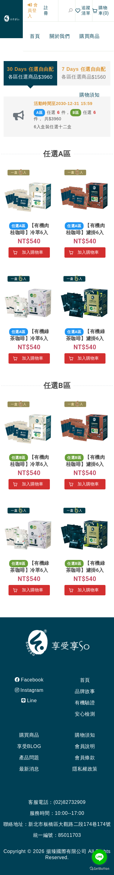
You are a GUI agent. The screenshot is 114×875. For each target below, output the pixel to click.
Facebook (29, 679)
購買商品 (29, 735)
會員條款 (85, 757)
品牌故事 (85, 691)
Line (29, 700)
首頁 (85, 680)
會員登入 (33, 10)
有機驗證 (85, 702)
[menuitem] (35, 36)
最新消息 (29, 769)
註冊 (46, 10)
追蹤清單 (83, 10)
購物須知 (85, 735)
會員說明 (85, 746)
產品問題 (29, 757)
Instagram (29, 690)
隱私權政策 (85, 769)
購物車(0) (100, 10)
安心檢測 (85, 714)
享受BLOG (29, 746)
